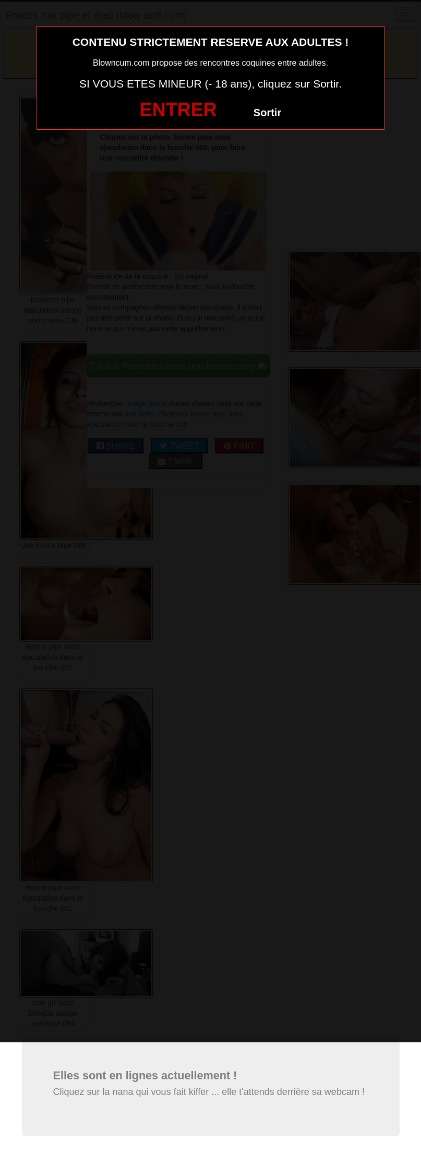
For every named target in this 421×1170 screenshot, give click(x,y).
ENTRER (178, 109)
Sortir (267, 112)
